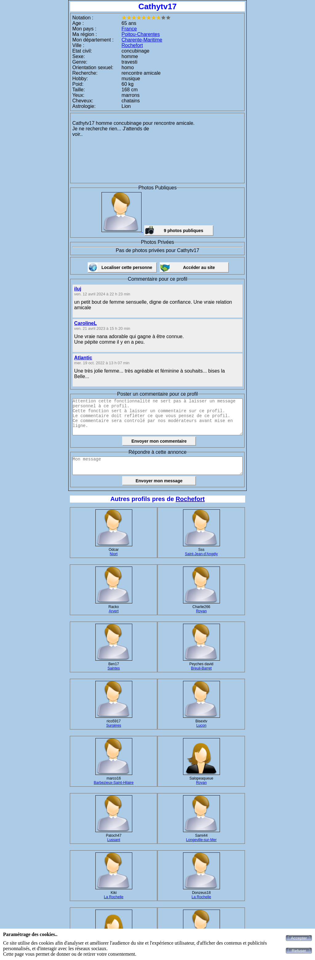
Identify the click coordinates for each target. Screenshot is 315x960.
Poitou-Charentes (141, 34)
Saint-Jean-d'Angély (201, 554)
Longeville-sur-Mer (201, 840)
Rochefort (132, 45)
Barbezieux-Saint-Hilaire (114, 782)
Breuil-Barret (201, 668)
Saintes (113, 668)
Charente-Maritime (142, 39)
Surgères (113, 725)
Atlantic (83, 357)
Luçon (201, 725)
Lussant (113, 840)
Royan (201, 611)
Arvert (113, 611)
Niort (114, 554)
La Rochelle (113, 897)
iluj (77, 288)
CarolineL (85, 323)
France (129, 28)
